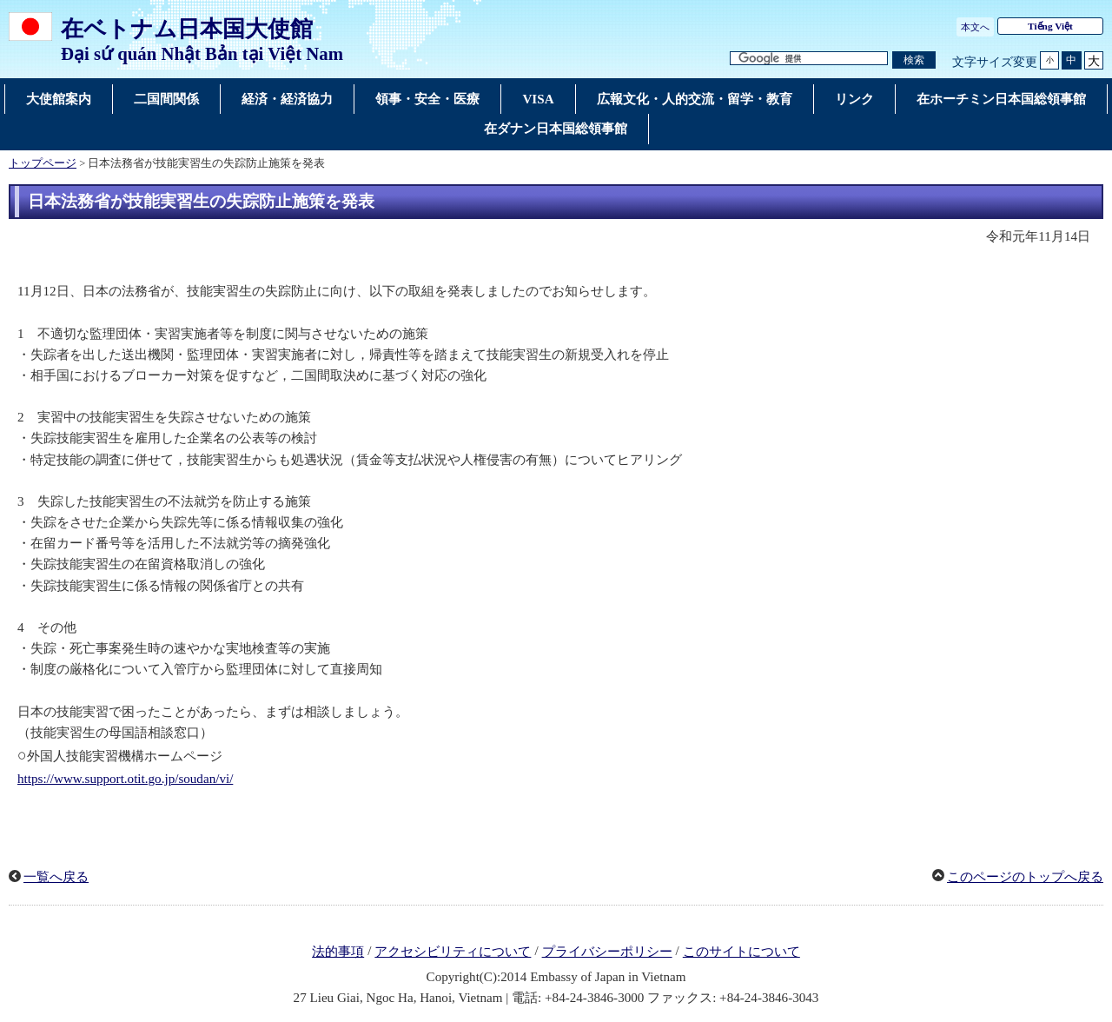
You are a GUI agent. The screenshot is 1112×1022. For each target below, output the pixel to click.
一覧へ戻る (56, 877)
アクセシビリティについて (452, 952)
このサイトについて (741, 952)
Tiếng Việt (1050, 26)
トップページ (42, 163)
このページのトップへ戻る (1025, 877)
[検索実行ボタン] (914, 60)
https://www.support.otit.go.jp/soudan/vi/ (125, 779)
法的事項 (338, 952)
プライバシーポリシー (607, 952)
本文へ (975, 27)
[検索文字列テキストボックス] (809, 58)
